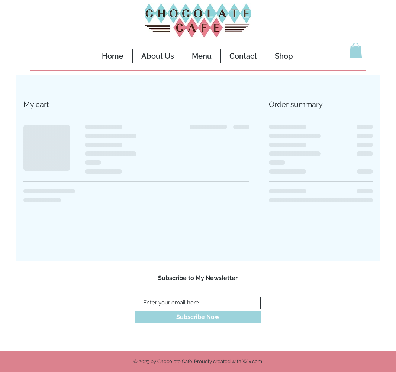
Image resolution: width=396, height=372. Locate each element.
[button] (355, 50)
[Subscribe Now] (198, 317)
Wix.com (252, 361)
